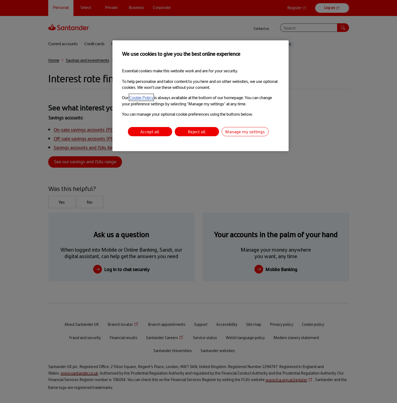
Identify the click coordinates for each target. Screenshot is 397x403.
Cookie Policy (141, 97)
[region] (200, 95)
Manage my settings (245, 131)
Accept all (149, 131)
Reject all (197, 131)
